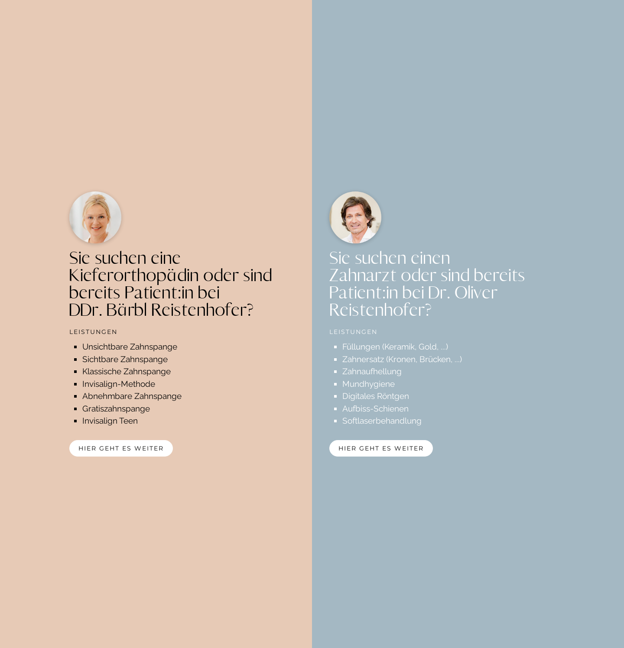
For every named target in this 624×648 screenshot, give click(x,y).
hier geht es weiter (121, 448)
